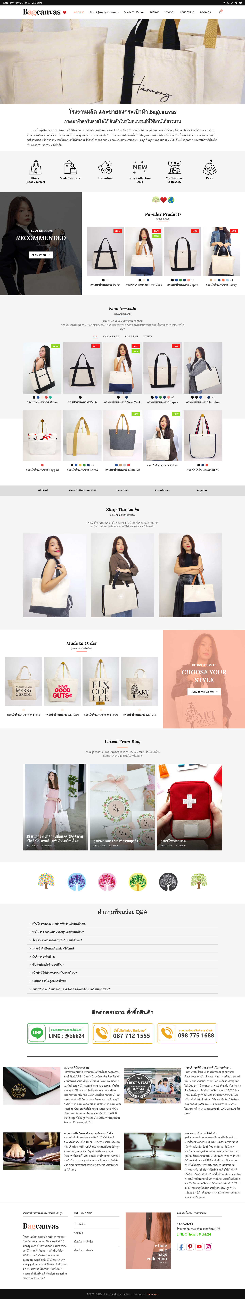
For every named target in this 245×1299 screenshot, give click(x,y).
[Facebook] (224, 2)
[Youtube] (240, 2)
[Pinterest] (236, 2)
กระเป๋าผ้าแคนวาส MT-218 (139, 714)
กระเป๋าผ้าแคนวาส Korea (82, 470)
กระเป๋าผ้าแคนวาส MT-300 (101, 714)
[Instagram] (232, 2)
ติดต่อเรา (205, 12)
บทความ (169, 12)
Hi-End (43, 490)
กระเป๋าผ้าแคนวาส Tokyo (162, 465)
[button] (122, 924)
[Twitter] (228, 2)
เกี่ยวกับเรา (187, 12)
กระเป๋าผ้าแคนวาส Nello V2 (122, 470)
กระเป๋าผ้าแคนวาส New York (144, 285)
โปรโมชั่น (79, 1224)
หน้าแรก (79, 12)
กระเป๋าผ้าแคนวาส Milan (42, 402)
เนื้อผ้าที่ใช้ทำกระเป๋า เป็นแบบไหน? (54, 973)
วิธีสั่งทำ (154, 12)
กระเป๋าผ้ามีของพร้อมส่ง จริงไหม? (53, 948)
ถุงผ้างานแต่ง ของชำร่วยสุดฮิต (115, 841)
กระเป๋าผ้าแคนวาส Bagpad (42, 470)
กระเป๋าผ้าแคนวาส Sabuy (221, 285)
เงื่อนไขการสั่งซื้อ (83, 1241)
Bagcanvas (152, 1294)
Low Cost (122, 490)
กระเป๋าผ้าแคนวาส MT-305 (62, 714)
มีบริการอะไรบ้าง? (43, 956)
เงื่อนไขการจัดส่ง (83, 1250)
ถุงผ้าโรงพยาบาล (173, 841)
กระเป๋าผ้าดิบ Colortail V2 (203, 470)
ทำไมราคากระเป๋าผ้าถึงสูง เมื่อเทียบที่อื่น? (58, 932)
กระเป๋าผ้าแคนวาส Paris (105, 285)
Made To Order (134, 12)
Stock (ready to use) (103, 12)
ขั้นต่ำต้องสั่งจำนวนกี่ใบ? (48, 965)
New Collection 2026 (82, 490)
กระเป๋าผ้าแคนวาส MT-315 (23, 714)
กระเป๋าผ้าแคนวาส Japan (182, 285)
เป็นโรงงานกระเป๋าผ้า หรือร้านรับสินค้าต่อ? (59, 924)
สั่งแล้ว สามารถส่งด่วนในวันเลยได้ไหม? (57, 940)
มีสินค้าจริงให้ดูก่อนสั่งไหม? (49, 981)
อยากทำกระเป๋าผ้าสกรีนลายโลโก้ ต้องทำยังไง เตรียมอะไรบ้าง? (71, 989)
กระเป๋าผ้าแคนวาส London (203, 402)
